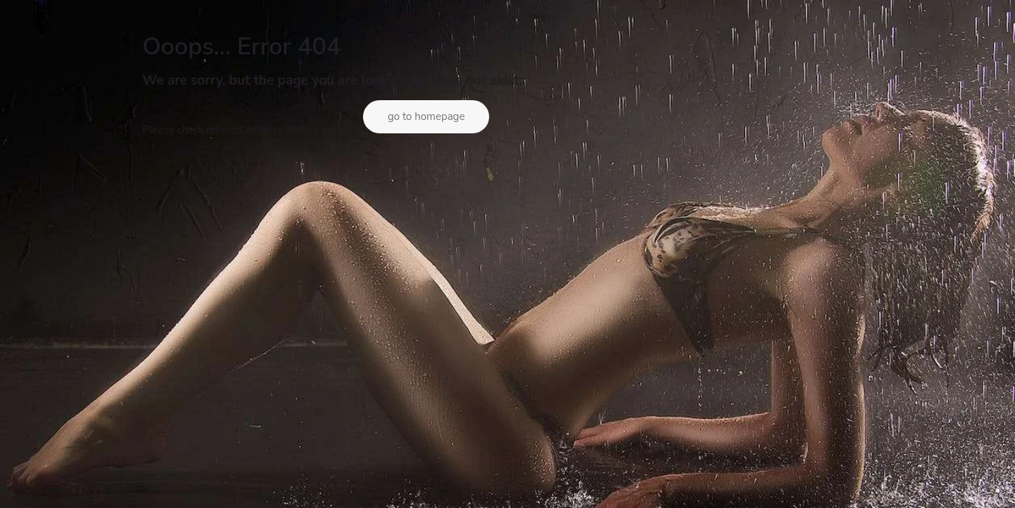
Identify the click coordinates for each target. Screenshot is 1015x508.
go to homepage (426, 116)
